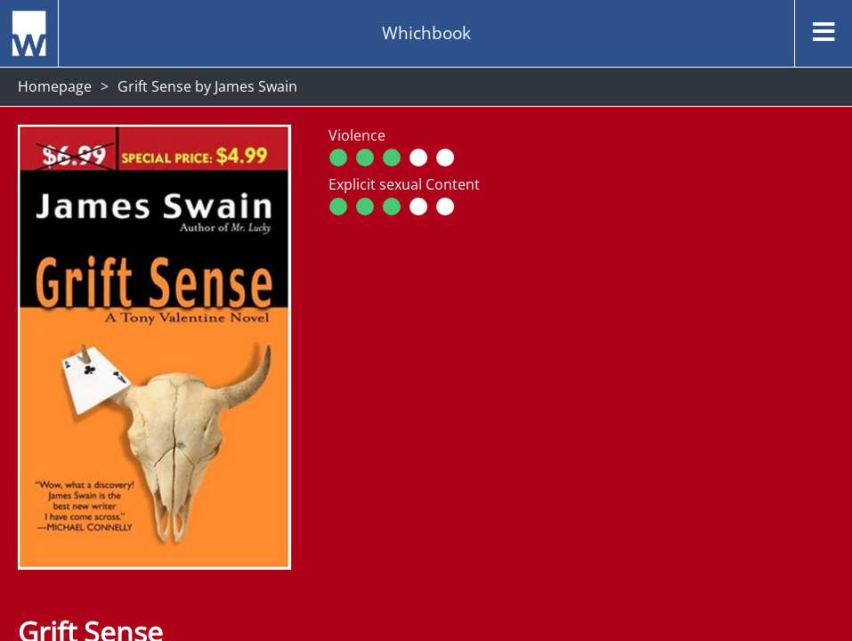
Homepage (55, 86)
